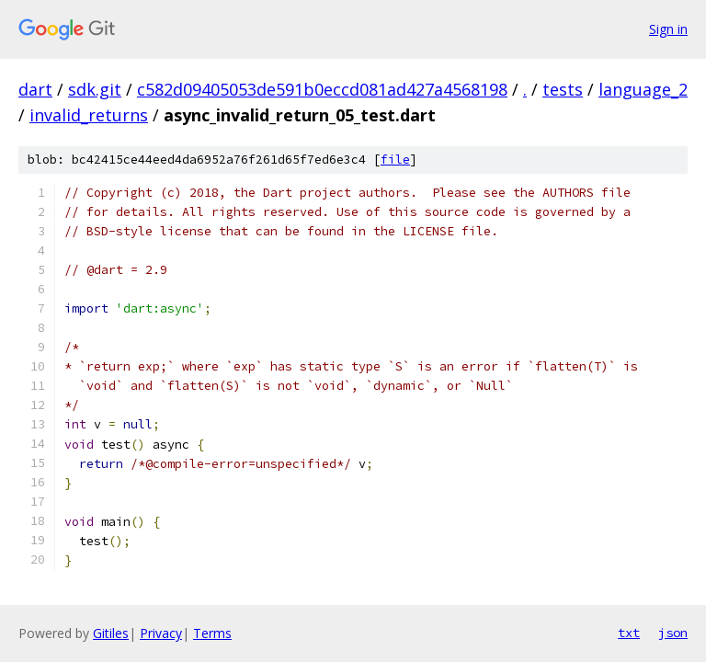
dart (35, 89)
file (395, 159)
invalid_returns (88, 115)
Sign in (668, 29)
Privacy (161, 633)
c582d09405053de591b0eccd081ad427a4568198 (322, 89)
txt (629, 632)
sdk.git (94, 89)
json (673, 632)
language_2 (643, 89)
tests (562, 89)
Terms (212, 633)
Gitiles (111, 633)
